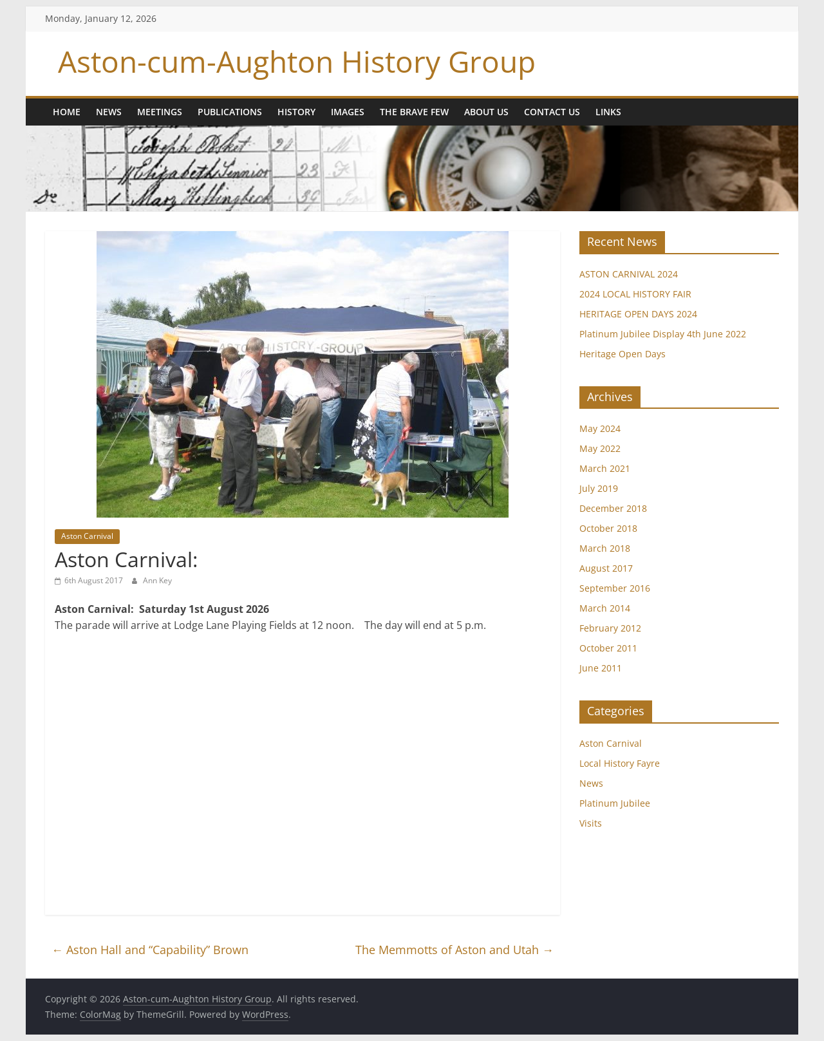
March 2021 (604, 468)
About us (486, 112)
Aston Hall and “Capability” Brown (150, 949)
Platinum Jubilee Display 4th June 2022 (662, 334)
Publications (230, 112)
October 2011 (608, 648)
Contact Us (552, 112)
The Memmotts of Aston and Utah (454, 949)
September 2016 (614, 588)
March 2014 (604, 608)
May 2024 (600, 428)
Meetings (159, 112)
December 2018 (613, 508)
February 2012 (610, 628)
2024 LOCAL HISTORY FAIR (635, 294)
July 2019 (598, 488)
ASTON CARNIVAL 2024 (628, 274)
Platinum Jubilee (614, 803)
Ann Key (157, 580)
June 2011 (600, 668)
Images (347, 112)
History (296, 112)
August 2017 (606, 568)
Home (66, 112)
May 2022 (600, 448)
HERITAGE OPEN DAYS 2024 (638, 314)
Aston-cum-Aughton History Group (297, 61)
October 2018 (608, 528)
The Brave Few (414, 112)
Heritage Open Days (622, 354)
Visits (590, 823)
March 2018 (604, 548)
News (109, 112)
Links (608, 112)
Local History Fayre (619, 763)
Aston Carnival (87, 535)
